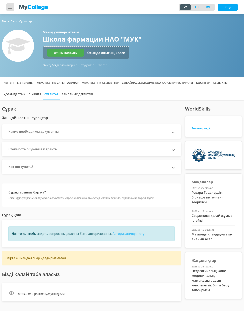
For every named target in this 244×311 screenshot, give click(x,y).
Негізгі (9, 83)
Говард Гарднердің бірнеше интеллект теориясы (207, 197)
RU (197, 7)
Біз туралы (25, 83)
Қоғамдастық (14, 94)
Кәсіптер (203, 83)
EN (208, 7)
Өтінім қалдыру (65, 53)
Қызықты (220, 83)
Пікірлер (35, 94)
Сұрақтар (51, 94)
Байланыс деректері (77, 94)
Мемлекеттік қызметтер (100, 83)
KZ (185, 7)
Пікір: (102, 65)
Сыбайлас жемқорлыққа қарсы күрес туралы (157, 83)
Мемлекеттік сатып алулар (58, 83)
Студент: (87, 65)
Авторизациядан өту (128, 233)
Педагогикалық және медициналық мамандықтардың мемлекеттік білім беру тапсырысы (210, 280)
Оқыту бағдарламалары (60, 65)
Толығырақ (201, 128)
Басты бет (8, 21)
